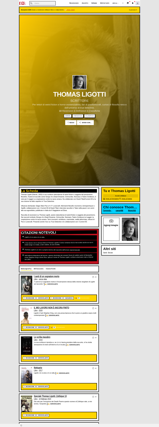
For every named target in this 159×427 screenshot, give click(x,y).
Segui (71, 123)
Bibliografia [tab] (26, 269)
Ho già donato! (133, 10)
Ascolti (85, 3)
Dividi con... (85, 123)
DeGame (94, 3)
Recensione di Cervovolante (37, 298)
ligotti (105, 252)
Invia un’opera (125, 199)
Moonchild (132, 211)
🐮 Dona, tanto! (69, 10)
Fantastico (78, 116)
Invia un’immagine (111, 199)
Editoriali (104, 3)
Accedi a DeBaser (120, 196)
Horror (67, 116)
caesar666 (119, 211)
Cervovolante (52, 284)
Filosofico (89, 116)
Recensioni (74, 3)
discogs (110, 252)
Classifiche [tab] (51, 269)
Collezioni (83, 298)
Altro (115, 3)
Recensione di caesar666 (63, 298)
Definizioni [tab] (39, 269)
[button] (123, 3)
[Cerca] (43, 3)
